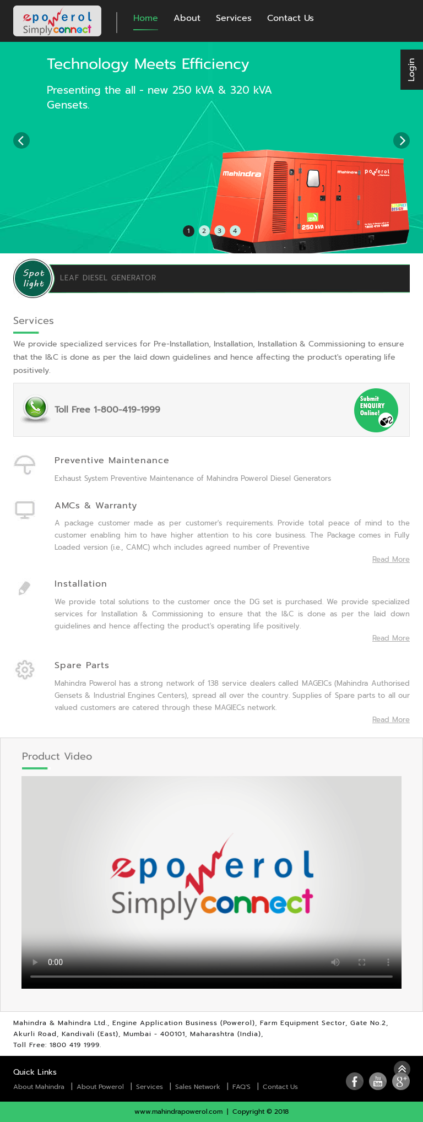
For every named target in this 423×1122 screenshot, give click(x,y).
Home (145, 18)
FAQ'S (241, 1087)
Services (234, 18)
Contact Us (290, 18)
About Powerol (100, 1087)
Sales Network (197, 1087)
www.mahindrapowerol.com (178, 1111)
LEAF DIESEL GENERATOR (108, 278)
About (186, 18)
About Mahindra (38, 1087)
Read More (391, 559)
